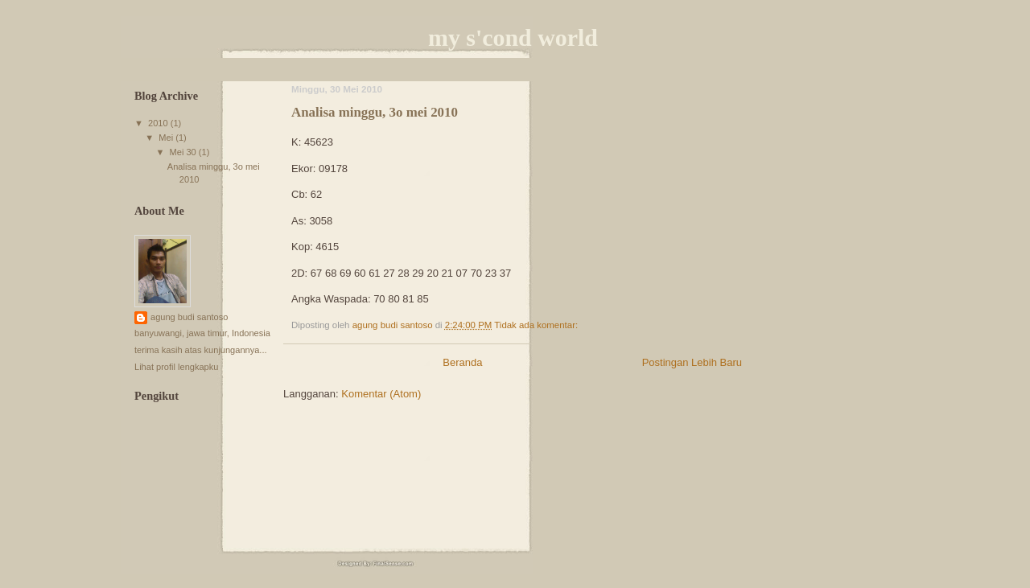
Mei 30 (184, 152)
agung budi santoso (189, 317)
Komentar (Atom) (381, 394)
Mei (167, 137)
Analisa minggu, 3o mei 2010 (374, 112)
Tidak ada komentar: (537, 325)
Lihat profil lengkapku (176, 367)
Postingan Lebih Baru (692, 362)
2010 (159, 123)
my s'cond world (513, 37)
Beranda (462, 362)
